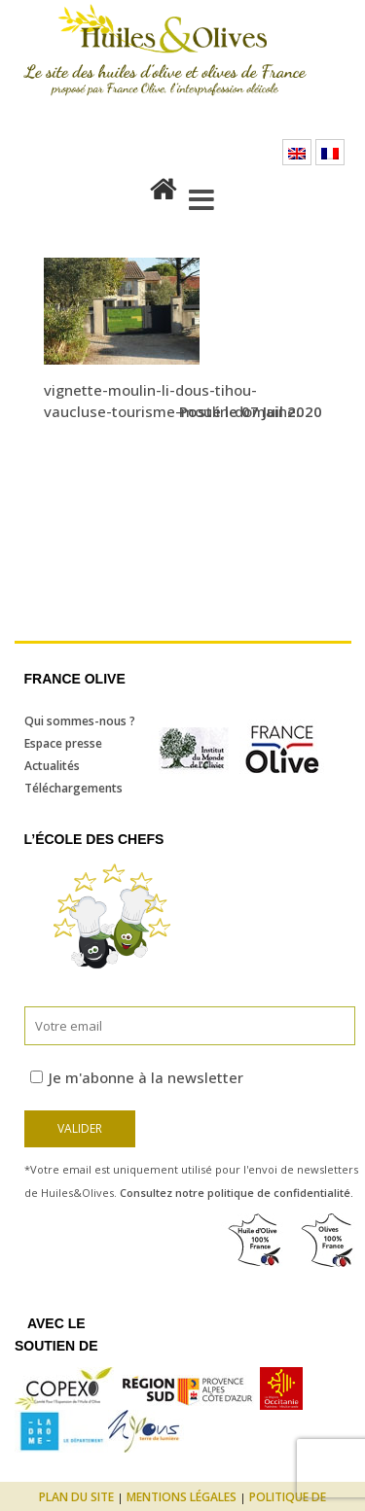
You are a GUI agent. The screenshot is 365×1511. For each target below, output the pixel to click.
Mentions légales (182, 1497)
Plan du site (76, 1497)
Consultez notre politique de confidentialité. (236, 1192)
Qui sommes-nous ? (79, 721)
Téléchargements (73, 788)
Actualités (52, 765)
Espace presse (63, 743)
